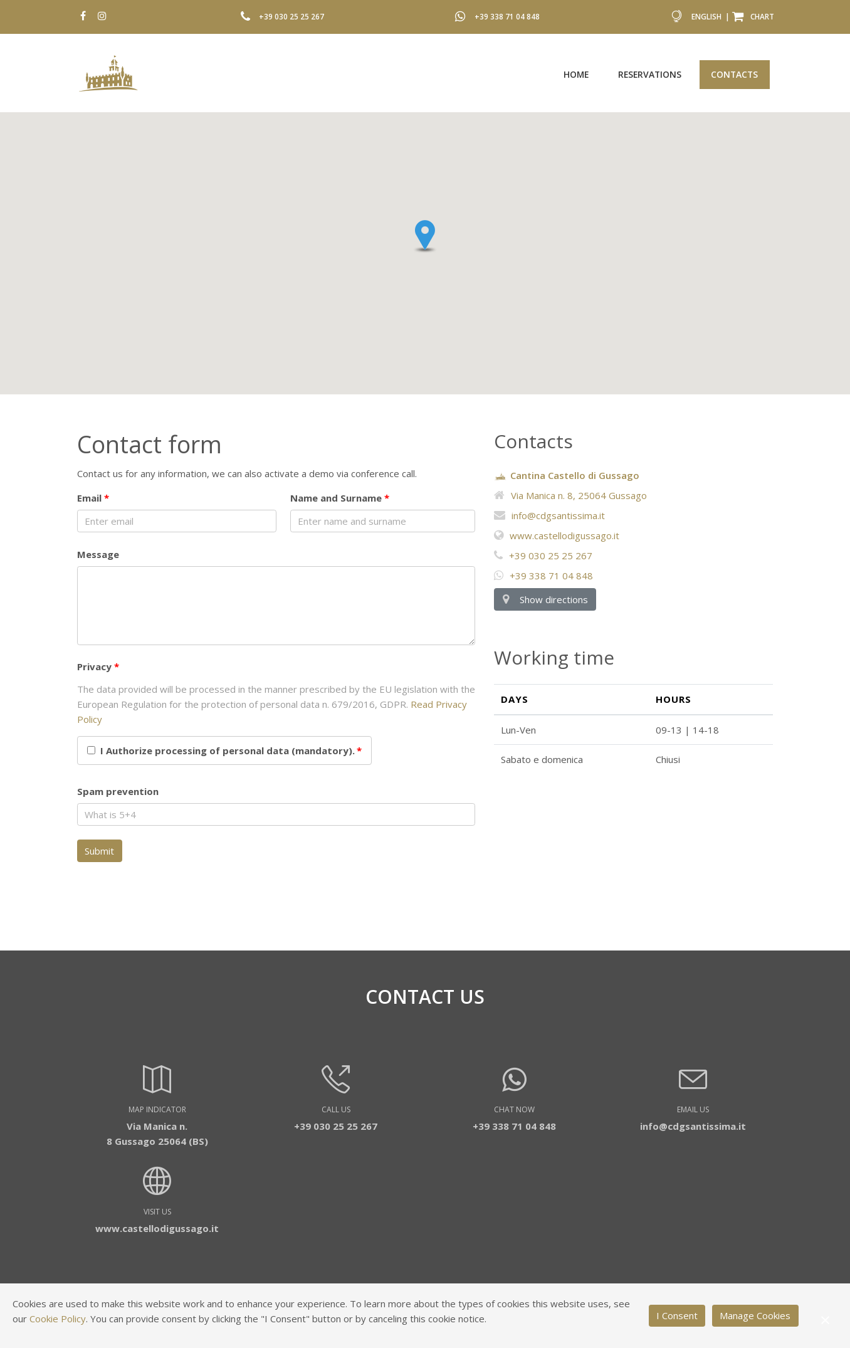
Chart (753, 16)
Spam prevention (118, 791)
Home (576, 74)
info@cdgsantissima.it (549, 515)
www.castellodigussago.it (556, 535)
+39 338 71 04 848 (507, 16)
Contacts (734, 74)
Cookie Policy (57, 1318)
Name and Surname (336, 498)
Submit (99, 851)
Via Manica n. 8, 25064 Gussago (570, 495)
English (706, 16)
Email (89, 498)
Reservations (649, 74)
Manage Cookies (755, 1315)
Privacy (94, 666)
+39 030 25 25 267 (291, 16)
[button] (425, 236)
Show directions (544, 599)
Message (98, 554)
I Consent (677, 1315)
